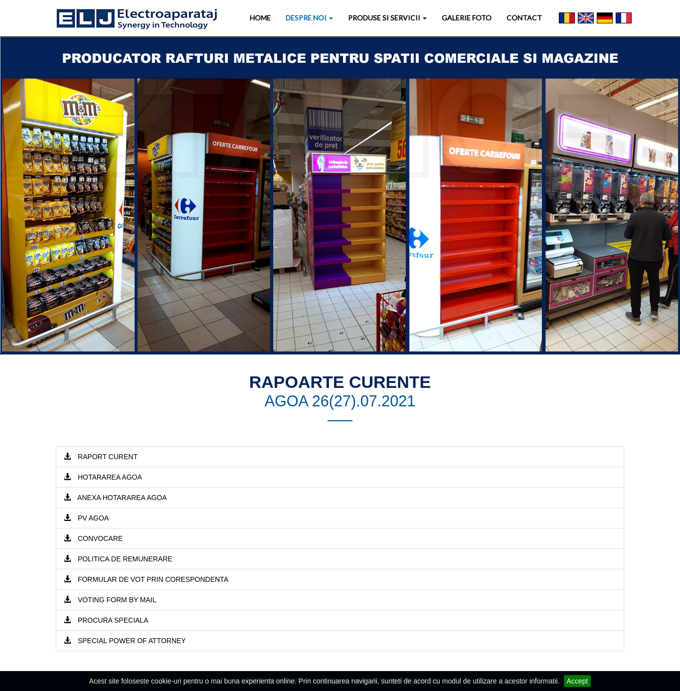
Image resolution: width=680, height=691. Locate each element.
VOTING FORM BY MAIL (110, 600)
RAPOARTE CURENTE (340, 381)
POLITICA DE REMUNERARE (118, 559)
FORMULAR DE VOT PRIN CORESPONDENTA (146, 579)
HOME (260, 17)
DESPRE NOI (309, 17)
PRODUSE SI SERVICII (387, 17)
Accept (577, 681)
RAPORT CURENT (101, 457)
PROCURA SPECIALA (106, 620)
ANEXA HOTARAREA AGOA (115, 498)
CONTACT (524, 17)
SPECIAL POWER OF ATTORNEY (125, 641)
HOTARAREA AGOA (103, 477)
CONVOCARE (93, 538)
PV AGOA (86, 518)
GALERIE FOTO (467, 17)
